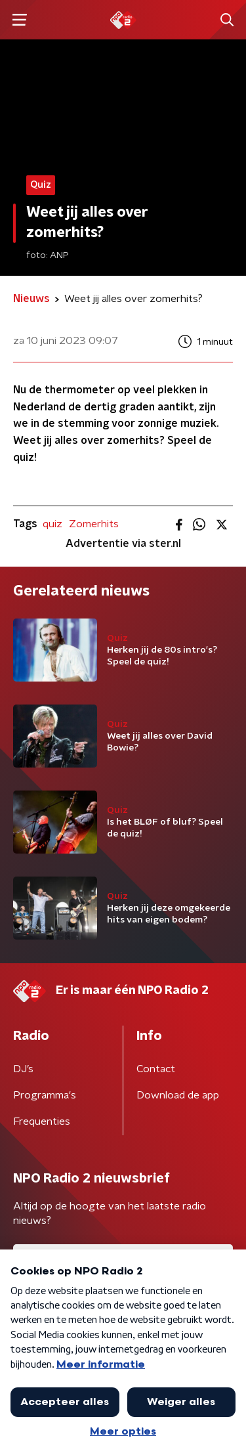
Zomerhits (94, 524)
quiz (52, 524)
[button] (19, 20)
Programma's (44, 1095)
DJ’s (23, 1069)
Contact (155, 1069)
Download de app (177, 1095)
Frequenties (41, 1121)
